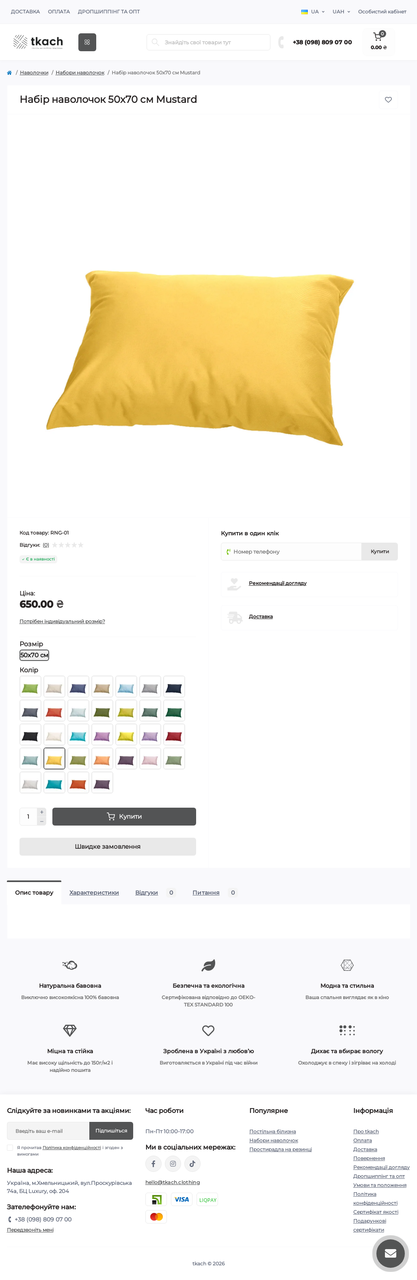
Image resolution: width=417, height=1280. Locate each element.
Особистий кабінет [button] (382, 12)
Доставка (25, 12)
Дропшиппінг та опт (109, 12)
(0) (46, 545)
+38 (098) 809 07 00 (322, 42)
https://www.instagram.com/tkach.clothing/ (173, 1163)
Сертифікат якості (375, 1212)
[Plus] (41, 812)
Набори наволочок (80, 73)
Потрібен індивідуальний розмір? (62, 621)
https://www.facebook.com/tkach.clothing (153, 1163)
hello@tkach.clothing (172, 1182)
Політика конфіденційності (72, 1147)
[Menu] (87, 42)
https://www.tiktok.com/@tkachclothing (192, 1163)
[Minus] (41, 821)
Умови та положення (379, 1185)
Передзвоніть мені (30, 1230)
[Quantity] (28, 817)
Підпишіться (111, 1131)
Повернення (369, 1158)
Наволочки (34, 73)
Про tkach (366, 1131)
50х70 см (34, 655)
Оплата (59, 12)
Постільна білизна (272, 1131)
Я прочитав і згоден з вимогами (70, 1151)
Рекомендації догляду (278, 583)
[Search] (155, 42)
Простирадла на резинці (280, 1149)
